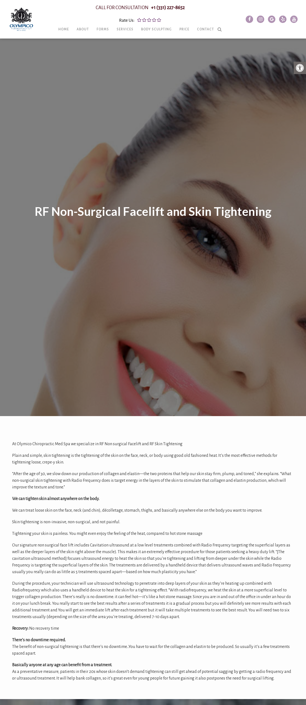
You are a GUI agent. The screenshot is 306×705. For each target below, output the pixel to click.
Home (69, 32)
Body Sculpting (162, 32)
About (88, 32)
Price (190, 32)
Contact (210, 32)
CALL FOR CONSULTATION (145, 11)
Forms (108, 32)
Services (130, 32)
